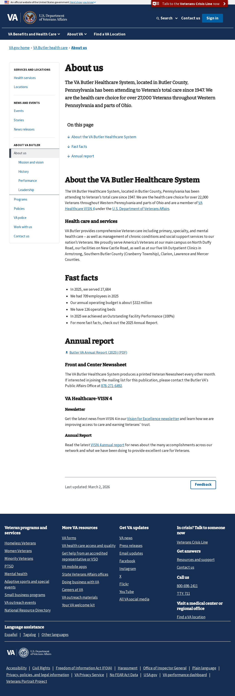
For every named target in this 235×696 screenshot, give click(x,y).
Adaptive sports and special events (27, 584)
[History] (34, 171)
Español (11, 634)
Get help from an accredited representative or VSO (85, 556)
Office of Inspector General (165, 668)
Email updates (131, 553)
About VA (75, 34)
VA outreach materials (80, 597)
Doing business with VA (80, 581)
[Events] (34, 111)
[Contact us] (34, 236)
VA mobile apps (74, 566)
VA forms (69, 537)
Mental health (16, 573)
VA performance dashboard (185, 674)
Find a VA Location (110, 34)
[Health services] (34, 78)
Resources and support (196, 559)
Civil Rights (41, 668)
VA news (126, 537)
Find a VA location (191, 616)
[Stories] (34, 120)
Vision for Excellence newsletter (153, 418)
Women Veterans (18, 550)
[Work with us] (34, 227)
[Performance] (34, 180)
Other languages (55, 634)
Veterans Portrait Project (26, 681)
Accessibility (16, 668)
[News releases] (34, 129)
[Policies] (34, 208)
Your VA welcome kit (78, 605)
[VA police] (34, 217)
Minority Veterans (19, 558)
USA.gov (150, 674)
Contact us (190, 18)
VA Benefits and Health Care (32, 34)
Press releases (130, 545)
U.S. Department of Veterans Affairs (140, 208)
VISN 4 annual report (107, 444)
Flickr (124, 584)
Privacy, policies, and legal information (37, 674)
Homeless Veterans (20, 543)
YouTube (126, 591)
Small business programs (25, 594)
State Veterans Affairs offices (85, 574)
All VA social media (134, 599)
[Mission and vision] (34, 162)
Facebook (127, 560)
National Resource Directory (28, 610)
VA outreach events (20, 602)
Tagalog (29, 634)
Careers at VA (72, 589)
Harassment (128, 668)
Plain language (204, 668)
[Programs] (34, 199)
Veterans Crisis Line (192, 542)
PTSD (9, 566)
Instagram (127, 568)
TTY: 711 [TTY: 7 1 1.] (183, 593)
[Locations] (34, 87)
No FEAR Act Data (124, 674)
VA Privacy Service (89, 674)
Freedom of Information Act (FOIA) (84, 668)
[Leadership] (34, 190)
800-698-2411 (187, 585)
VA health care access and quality (89, 545)
